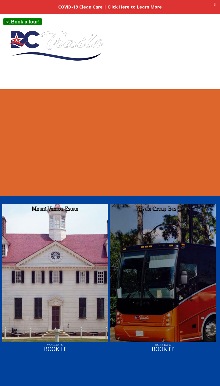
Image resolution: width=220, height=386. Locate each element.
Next (214, 138)
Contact (147, 77)
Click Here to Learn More (135, 7)
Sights (114, 77)
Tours (83, 77)
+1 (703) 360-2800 (83, 21)
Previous (5, 138)
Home (19, 77)
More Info (55, 347)
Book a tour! (25, 21)
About (51, 77)
